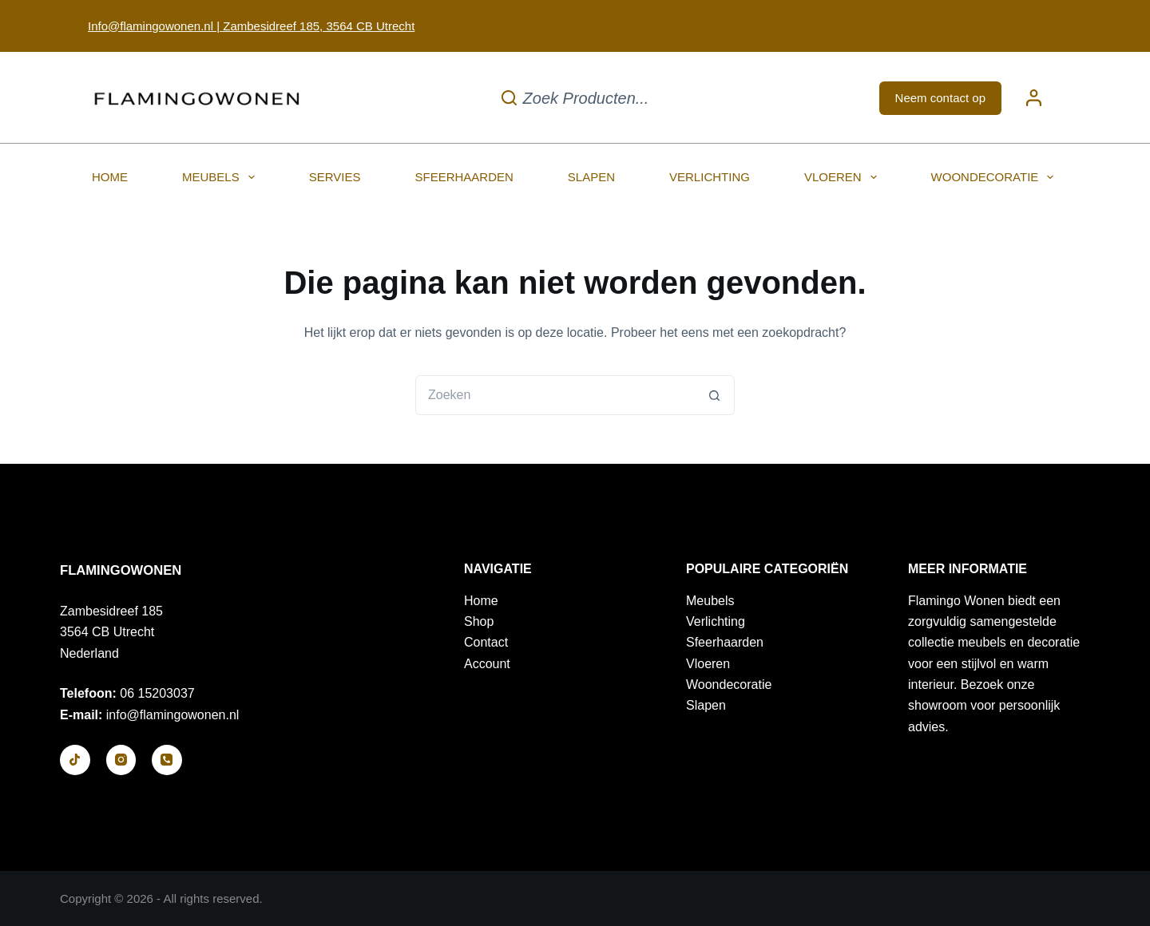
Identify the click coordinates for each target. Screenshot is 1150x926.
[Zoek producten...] (575, 97)
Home (110, 177)
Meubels (221, 177)
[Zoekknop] (715, 395)
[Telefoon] (167, 760)
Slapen (591, 177)
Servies (335, 177)
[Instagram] (121, 760)
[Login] (1033, 97)
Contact (486, 642)
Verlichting (709, 177)
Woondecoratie (996, 177)
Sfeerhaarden (463, 177)
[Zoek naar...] (555, 395)
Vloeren (843, 177)
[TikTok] (75, 760)
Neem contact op (940, 98)
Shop (479, 621)
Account (487, 664)
